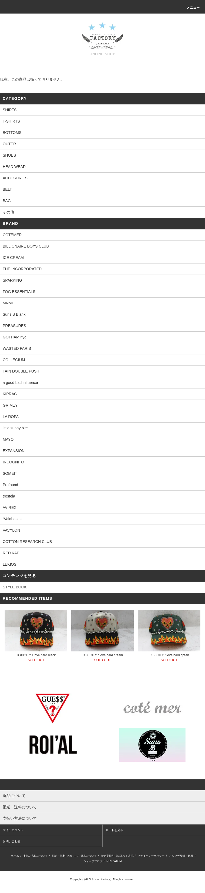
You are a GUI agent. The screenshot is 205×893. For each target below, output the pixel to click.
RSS (109, 861)
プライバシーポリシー (151, 855)
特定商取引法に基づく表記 (117, 855)
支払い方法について (35, 855)
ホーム (15, 855)
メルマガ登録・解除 (181, 855)
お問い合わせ (12, 841)
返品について (88, 855)
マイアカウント (13, 830)
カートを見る (114, 830)
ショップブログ (92, 861)
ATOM (118, 861)
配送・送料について (64, 855)
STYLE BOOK (15, 587)
